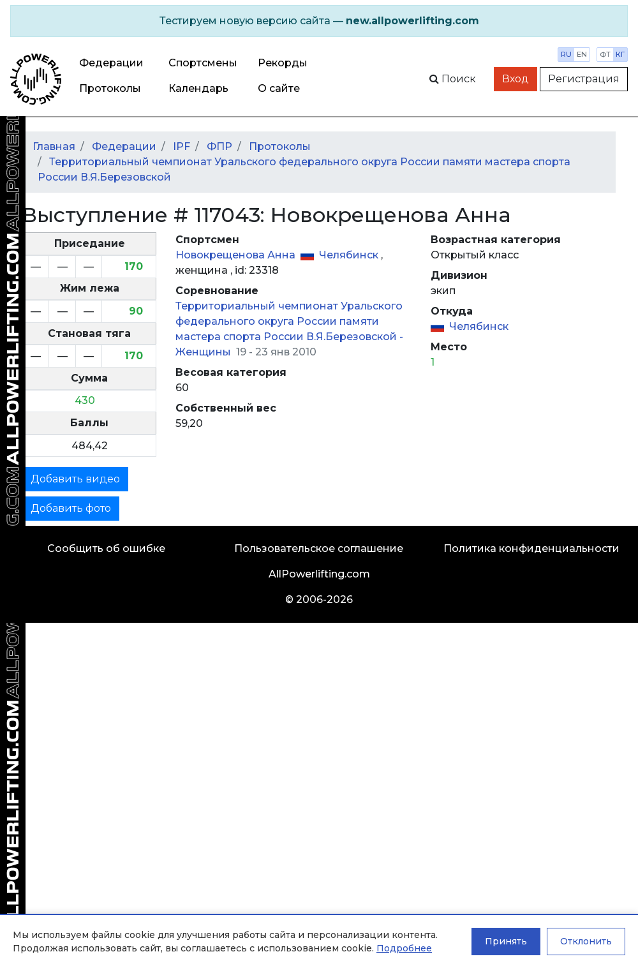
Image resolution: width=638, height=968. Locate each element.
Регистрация (583, 79)
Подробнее (404, 948)
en (582, 54)
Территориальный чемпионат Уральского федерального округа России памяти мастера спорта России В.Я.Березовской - (289, 321)
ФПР (219, 146)
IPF (181, 146)
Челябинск (350, 255)
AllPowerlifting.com (319, 574)
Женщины (204, 352)
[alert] (319, 21)
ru (566, 54)
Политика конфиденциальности (531, 548)
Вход (515, 79)
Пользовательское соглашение (318, 548)
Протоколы (110, 88)
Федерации (111, 63)
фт (605, 54)
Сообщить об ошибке (106, 548)
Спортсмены (202, 63)
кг (620, 54)
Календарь (198, 88)
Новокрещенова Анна (236, 255)
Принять (506, 941)
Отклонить (586, 941)
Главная (54, 146)
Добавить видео (75, 479)
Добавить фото (71, 508)
